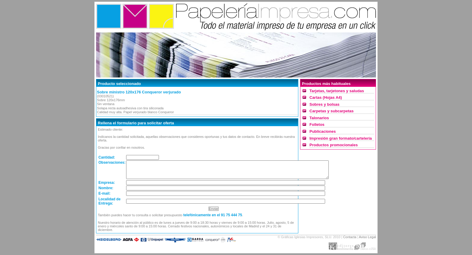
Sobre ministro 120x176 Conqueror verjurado (139, 92)
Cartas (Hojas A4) (325, 97)
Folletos (316, 124)
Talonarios (319, 118)
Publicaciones (322, 131)
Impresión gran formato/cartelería (340, 138)
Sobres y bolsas (324, 104)
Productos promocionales (333, 145)
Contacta (349, 237)
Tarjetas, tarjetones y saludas (336, 91)
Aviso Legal (367, 237)
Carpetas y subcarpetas (331, 111)
